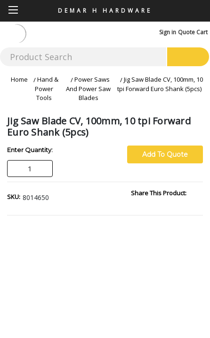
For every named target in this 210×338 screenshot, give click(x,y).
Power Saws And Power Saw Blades (88, 88)
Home (19, 79)
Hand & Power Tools (46, 88)
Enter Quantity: (30, 150)
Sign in (167, 32)
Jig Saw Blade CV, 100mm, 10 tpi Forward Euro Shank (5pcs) (160, 84)
